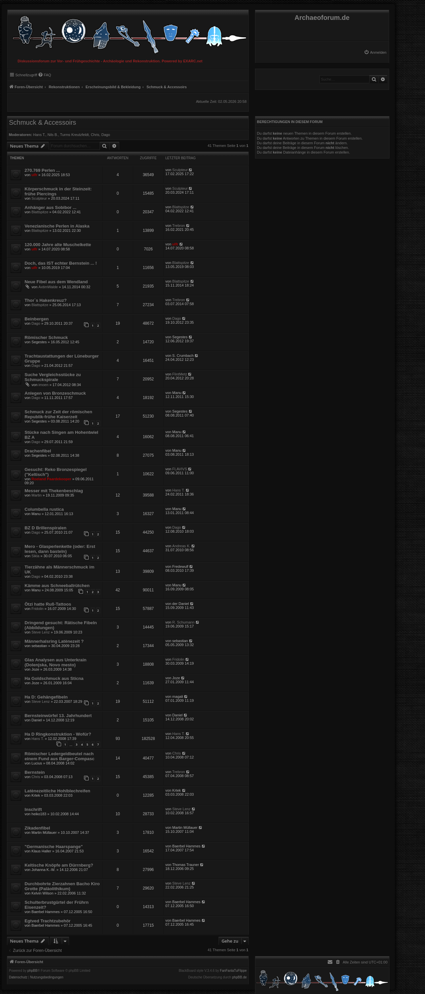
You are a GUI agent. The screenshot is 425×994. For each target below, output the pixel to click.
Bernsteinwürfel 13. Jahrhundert (58, 715)
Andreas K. (181, 546)
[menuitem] (375, 52)
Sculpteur (180, 170)
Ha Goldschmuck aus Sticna (54, 678)
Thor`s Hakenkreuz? (46, 300)
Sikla (36, 556)
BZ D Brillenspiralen (45, 527)
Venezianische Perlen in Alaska (57, 226)
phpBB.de (239, 977)
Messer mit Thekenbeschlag (54, 490)
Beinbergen (37, 318)
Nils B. (52, 135)
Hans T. (39, 135)
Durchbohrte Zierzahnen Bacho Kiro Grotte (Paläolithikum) (62, 886)
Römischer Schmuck (46, 337)
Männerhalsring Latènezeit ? (54, 641)
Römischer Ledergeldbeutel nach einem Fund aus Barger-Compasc (59, 756)
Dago (105, 135)
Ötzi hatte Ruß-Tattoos (48, 604)
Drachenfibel (38, 450)
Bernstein (35, 772)
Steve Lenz (41, 632)
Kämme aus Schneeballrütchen (57, 585)
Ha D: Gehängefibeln (46, 697)
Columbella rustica (44, 509)
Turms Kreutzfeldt (74, 135)
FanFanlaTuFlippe (233, 970)
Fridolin (37, 609)
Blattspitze (40, 212)
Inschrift (33, 809)
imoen (43, 385)
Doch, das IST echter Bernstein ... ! (61, 263)
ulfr (35, 175)
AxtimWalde (48, 287)
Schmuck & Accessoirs (42, 122)
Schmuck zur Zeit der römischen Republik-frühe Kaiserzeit (58, 414)
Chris (95, 135)
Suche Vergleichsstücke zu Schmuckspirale (53, 377)
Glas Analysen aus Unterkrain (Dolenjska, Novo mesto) (55, 662)
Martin (37, 495)
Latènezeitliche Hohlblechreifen (57, 790)
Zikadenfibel (37, 828)
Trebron (178, 226)
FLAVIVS (179, 469)
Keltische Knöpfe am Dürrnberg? (59, 865)
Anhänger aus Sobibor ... (50, 207)
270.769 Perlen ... (42, 170)
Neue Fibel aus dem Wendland (56, 281)
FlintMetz (179, 374)
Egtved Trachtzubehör (48, 920)
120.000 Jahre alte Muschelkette (58, 244)
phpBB (33, 970)
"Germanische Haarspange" (54, 846)
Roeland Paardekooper (51, 479)
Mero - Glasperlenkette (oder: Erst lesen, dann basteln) (60, 549)
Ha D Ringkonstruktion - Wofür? (58, 734)
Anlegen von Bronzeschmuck (55, 393)
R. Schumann (183, 622)
